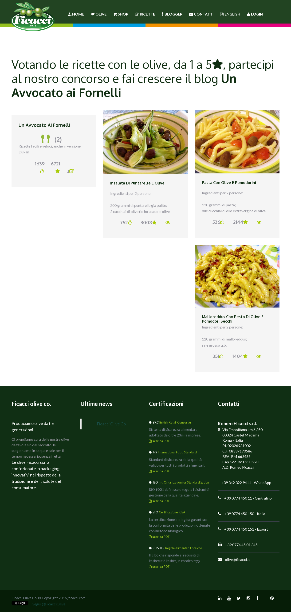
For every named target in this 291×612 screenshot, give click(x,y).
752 (126, 222)
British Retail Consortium (176, 422)
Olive (98, 14)
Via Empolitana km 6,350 (242, 429)
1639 (39, 167)
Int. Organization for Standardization (184, 482)
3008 (149, 222)
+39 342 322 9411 (236, 482)
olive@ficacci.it (237, 559)
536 (218, 222)
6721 (55, 167)
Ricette (145, 14)
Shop (120, 14)
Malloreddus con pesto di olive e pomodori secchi (232, 319)
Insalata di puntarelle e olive (137, 183)
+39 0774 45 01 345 (241, 544)
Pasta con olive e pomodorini (229, 182)
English (230, 14)
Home (76, 14)
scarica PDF (159, 441)
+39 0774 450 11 (238, 498)
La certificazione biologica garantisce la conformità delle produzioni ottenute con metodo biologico (179, 525)
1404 (240, 356)
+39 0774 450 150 (239, 513)
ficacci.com (76, 598)
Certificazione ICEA (172, 512)
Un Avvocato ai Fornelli (44, 125)
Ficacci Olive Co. (112, 423)
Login (255, 14)
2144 (240, 222)
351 (217, 356)
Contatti (201, 14)
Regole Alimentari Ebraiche (183, 548)
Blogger (172, 14)
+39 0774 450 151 (239, 529)
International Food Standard (177, 452)
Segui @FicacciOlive (48, 604)
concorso (86, 78)
